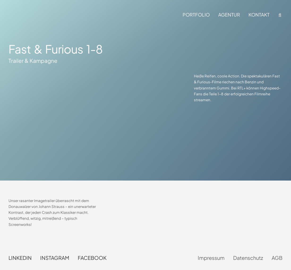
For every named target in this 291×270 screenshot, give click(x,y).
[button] (279, 15)
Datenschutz (248, 258)
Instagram (54, 258)
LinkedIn (20, 258)
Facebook (92, 258)
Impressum (211, 258)
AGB (277, 258)
